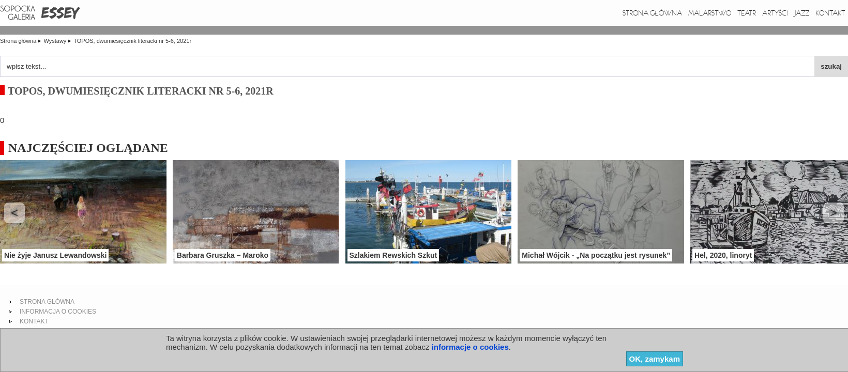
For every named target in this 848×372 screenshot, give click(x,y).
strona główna (47, 301)
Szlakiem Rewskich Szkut (393, 255)
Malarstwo (709, 13)
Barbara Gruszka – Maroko (222, 255)
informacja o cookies (58, 311)
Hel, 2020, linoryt (723, 255)
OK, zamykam (654, 358)
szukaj (831, 66)
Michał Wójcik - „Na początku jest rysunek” (596, 255)
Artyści (775, 13)
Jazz (801, 13)
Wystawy (55, 41)
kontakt (34, 321)
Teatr (746, 13)
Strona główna (652, 13)
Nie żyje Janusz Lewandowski (55, 255)
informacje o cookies (470, 347)
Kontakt (830, 13)
